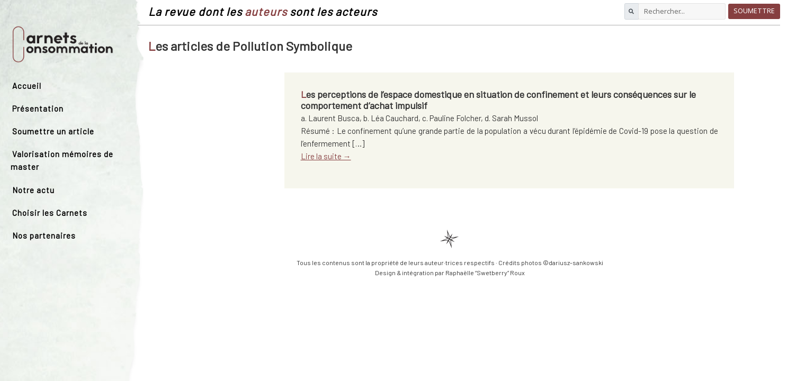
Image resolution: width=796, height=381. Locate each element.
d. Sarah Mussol (511, 118)
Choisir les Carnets (49, 212)
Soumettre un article (53, 131)
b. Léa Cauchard (390, 118)
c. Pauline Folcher (451, 118)
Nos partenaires (44, 235)
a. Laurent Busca (330, 118)
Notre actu (33, 190)
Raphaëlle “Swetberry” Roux (485, 272)
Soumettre (754, 10)
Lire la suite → (326, 156)
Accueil (26, 85)
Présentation (38, 108)
